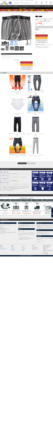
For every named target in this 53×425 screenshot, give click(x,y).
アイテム (6, 6)
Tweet (36, 15)
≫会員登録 (23, 247)
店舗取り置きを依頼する (26, 64)
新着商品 (16, 6)
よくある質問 (47, 6)
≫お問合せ (23, 249)
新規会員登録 (41, 3)
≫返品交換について (13, 249)
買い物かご (50, 3)
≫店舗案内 (23, 250)
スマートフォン (22, 163)
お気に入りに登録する (41, 42)
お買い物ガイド (36, 3)
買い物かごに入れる (41, 35)
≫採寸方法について (13, 250)
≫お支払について (13, 247)
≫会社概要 (1, 247)
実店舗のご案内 (37, 6)
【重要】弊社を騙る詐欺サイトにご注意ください (26, 8)
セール (26, 6)
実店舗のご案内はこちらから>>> (40, 241)
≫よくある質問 (23, 248)
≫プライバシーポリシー (3, 249)
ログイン (46, 3)
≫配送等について (13, 248)
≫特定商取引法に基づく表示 (3, 248)
